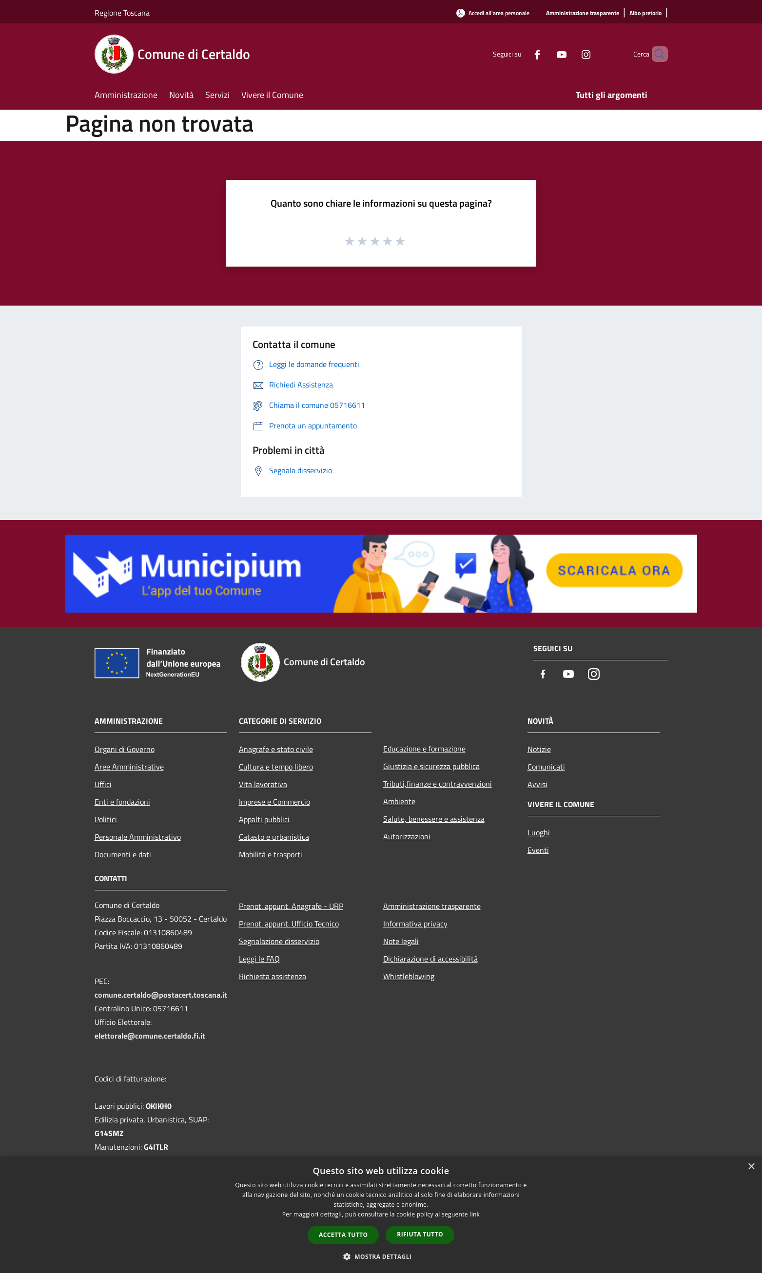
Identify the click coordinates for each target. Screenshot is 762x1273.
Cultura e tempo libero (276, 766)
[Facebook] (520, 53)
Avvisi (537, 784)
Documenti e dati (123, 854)
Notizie (539, 749)
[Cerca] (656, 54)
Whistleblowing (408, 976)
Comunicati (546, 766)
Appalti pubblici (264, 819)
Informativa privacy (415, 923)
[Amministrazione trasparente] (582, 13)
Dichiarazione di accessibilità (430, 958)
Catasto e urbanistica (274, 837)
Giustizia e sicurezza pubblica (431, 766)
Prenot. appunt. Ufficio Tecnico (289, 923)
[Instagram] (569, 53)
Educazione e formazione (424, 748)
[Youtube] (545, 53)
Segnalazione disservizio (279, 941)
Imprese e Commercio (274, 802)
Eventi (538, 850)
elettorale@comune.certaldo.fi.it (150, 1036)
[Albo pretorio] (645, 13)
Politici (106, 819)
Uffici (103, 784)
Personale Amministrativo (138, 837)
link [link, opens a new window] (474, 1214)
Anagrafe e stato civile (276, 749)
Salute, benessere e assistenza (434, 819)
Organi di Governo (125, 749)
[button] (381, 1256)
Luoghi (539, 832)
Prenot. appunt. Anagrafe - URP (291, 906)
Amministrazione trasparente (432, 906)
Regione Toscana (122, 13)
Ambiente (399, 801)
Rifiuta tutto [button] (420, 1234)
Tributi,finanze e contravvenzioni (437, 784)
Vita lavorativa (263, 784)
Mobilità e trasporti (270, 854)
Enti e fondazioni (122, 802)
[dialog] (381, 1215)
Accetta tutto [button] (343, 1235)
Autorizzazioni (406, 836)
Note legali (401, 941)
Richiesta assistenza (272, 976)
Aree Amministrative (129, 766)
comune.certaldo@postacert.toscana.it (161, 995)
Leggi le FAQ (259, 958)
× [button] (751, 1167)
